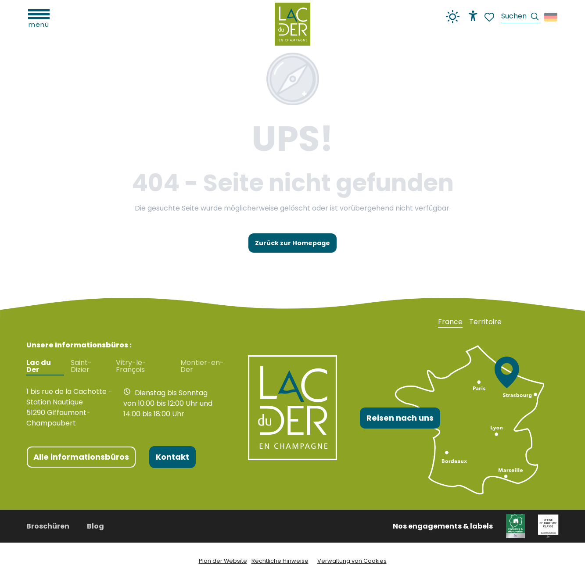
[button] (520, 17)
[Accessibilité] (473, 15)
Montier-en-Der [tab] (202, 366)
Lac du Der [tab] (38, 366)
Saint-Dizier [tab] (81, 366)
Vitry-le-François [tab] (131, 366)
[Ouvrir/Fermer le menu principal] (39, 17)
